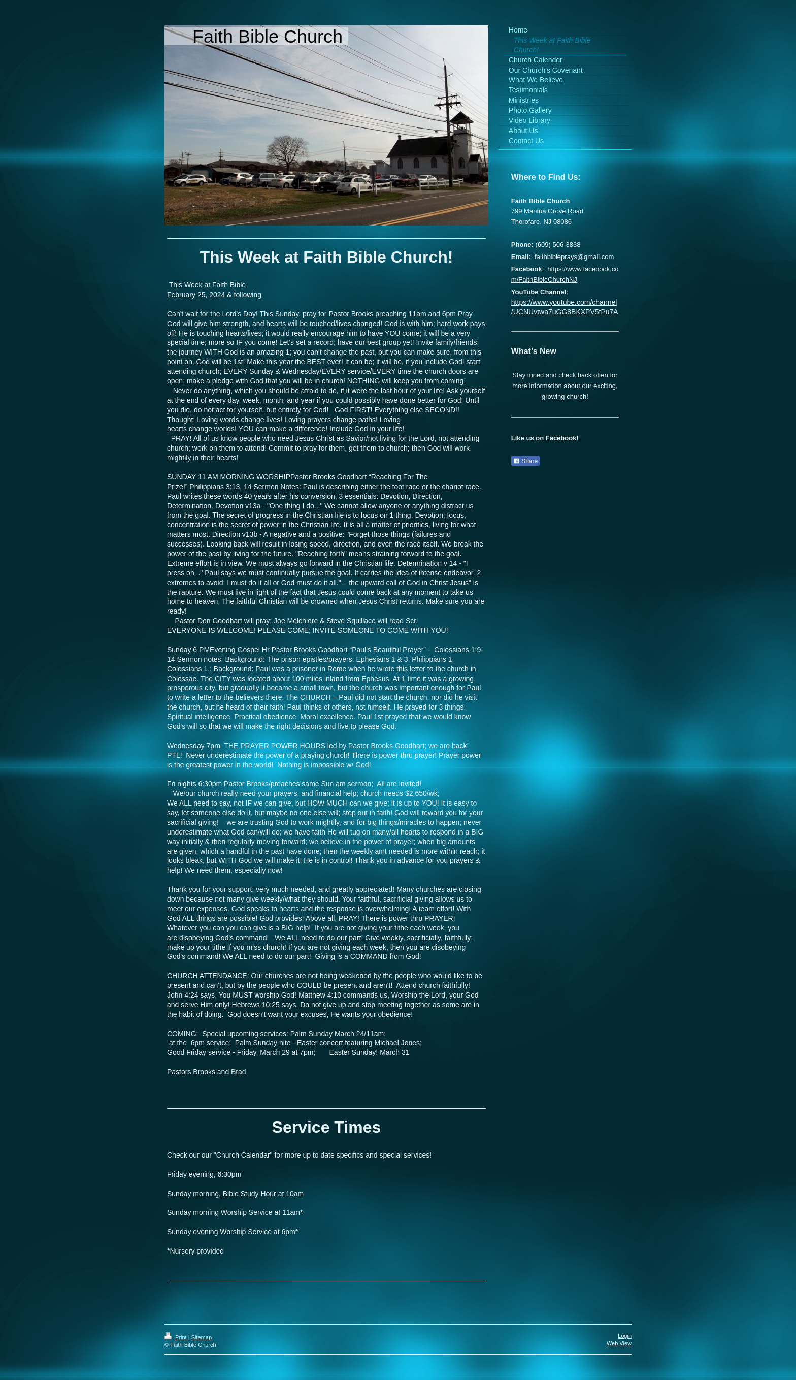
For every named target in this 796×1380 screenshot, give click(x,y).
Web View (619, 1343)
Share (525, 461)
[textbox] (326, 683)
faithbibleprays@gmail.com (574, 257)
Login (625, 1336)
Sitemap (201, 1337)
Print (176, 1337)
